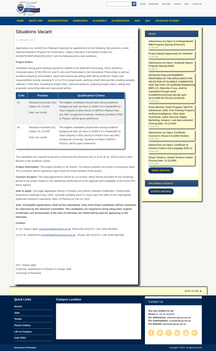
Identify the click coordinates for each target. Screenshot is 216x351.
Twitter (160, 333)
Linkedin (177, 333)
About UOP (36, 20)
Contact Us (197, 4)
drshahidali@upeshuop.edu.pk (58, 234)
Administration (58, 20)
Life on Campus (23, 331)
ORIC (137, 20)
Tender (18, 319)
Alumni (18, 306)
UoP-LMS (166, 4)
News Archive (161, 170)
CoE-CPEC (20, 337)
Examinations (120, 20)
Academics (100, 20)
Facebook (151, 333)
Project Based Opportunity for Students (171, 53)
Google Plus (169, 333)
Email (142, 4)
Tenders (177, 4)
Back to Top (191, 291)
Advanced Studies (167, 20)
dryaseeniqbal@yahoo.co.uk (55, 228)
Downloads (153, 4)
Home (20, 20)
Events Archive (161, 191)
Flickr (195, 333)
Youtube (186, 333)
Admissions (80, 20)
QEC (147, 20)
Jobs (186, 4)
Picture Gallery (22, 325)
